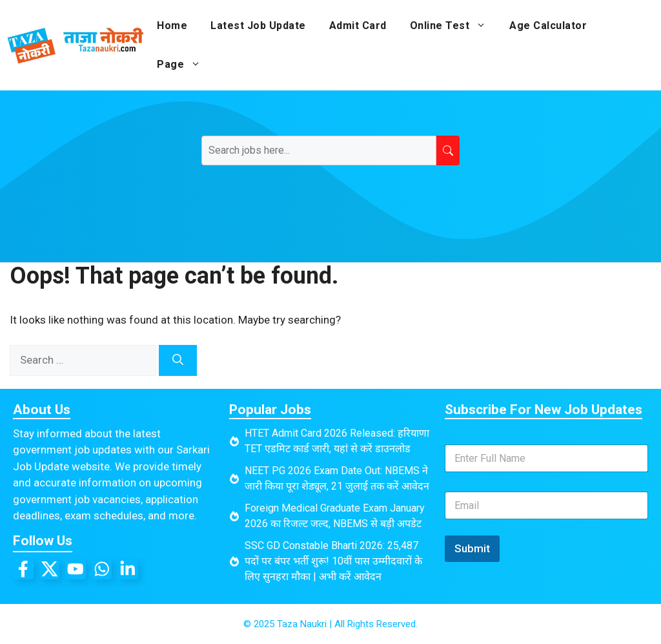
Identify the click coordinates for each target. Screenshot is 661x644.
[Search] (178, 360)
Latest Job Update (258, 25)
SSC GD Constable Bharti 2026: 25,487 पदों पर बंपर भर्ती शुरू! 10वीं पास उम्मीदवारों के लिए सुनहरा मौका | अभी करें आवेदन (333, 561)
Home (172, 25)
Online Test (454, 25)
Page (184, 64)
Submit (472, 548)
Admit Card (358, 25)
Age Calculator (548, 25)
